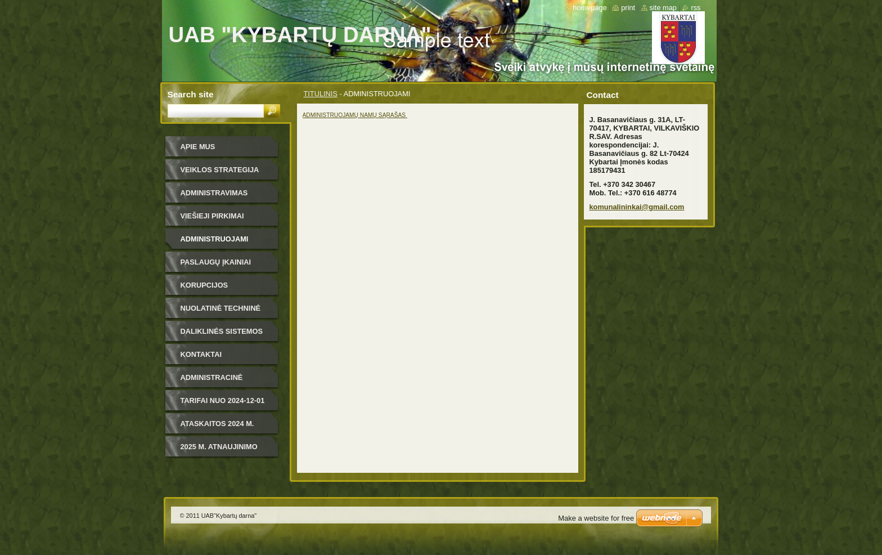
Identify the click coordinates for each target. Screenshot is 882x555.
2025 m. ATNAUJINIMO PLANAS (219, 450)
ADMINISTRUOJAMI (215, 239)
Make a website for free (596, 518)
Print (628, 7)
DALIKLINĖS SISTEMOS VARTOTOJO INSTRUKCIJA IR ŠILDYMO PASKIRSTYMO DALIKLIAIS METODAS (227, 335)
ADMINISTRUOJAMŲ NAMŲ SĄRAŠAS (355, 115)
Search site (191, 94)
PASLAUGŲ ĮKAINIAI (216, 262)
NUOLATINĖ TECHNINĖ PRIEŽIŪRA (221, 312)
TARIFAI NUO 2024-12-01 (223, 400)
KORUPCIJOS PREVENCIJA (204, 289)
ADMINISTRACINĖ (212, 377)
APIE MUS (198, 146)
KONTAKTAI (201, 354)
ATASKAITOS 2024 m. (217, 423)
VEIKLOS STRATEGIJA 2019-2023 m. (220, 173)
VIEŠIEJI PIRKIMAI (212, 216)
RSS (695, 7)
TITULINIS (321, 93)
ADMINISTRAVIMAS (214, 193)
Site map (663, 7)
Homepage (589, 7)
